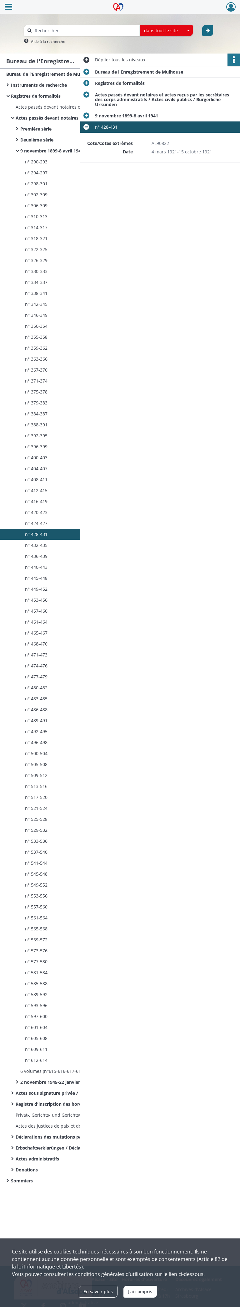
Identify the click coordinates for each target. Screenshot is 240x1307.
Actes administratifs (37, 1159)
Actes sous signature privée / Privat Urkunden (65, 1093)
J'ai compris (140, 1291)
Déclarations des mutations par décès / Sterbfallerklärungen (78, 1137)
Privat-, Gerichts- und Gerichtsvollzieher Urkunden (69, 1115)
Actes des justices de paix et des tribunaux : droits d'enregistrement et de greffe (78, 1126)
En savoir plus (98, 1291)
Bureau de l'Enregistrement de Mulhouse (50, 74)
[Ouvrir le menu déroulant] (8, 7)
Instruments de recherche (39, 85)
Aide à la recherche (48, 41)
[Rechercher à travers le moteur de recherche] (85, 30)
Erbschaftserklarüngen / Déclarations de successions (72, 1148)
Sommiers (22, 1181)
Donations (27, 1170)
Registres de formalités (36, 96)
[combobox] (166, 30)
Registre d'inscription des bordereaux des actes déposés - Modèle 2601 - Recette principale (78, 1104)
